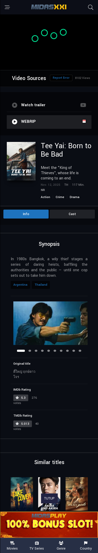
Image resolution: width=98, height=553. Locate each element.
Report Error (61, 78)
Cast (72, 214)
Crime (60, 197)
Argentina (20, 285)
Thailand (40, 285)
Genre (61, 545)
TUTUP (49, 498)
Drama (74, 197)
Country (85, 545)
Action (45, 197)
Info (26, 214)
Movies (12, 545)
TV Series (37, 545)
